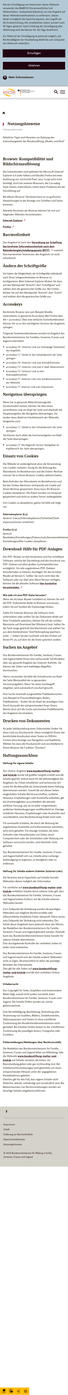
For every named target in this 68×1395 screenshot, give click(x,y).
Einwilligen (34, 53)
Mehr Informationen (21, 77)
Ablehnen (34, 65)
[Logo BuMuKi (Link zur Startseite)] (9, 92)
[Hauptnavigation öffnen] (62, 92)
